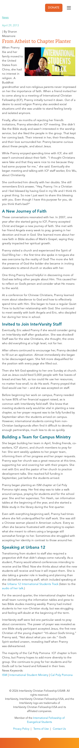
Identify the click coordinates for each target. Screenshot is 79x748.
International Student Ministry (28, 675)
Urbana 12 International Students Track (32, 584)
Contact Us (59, 729)
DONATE (53, 7)
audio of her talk (12, 588)
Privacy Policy (21, 729)
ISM (4, 675)
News (5, 17)
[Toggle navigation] (69, 7)
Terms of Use (41, 729)
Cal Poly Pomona (61, 675)
